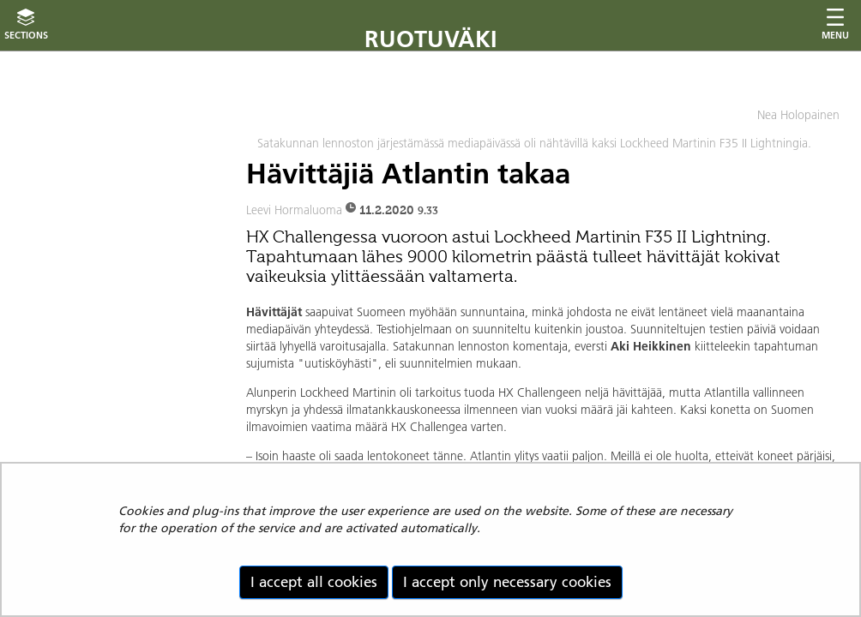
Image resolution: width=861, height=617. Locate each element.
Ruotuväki (430, 39)
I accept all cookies (313, 581)
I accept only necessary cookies (507, 581)
